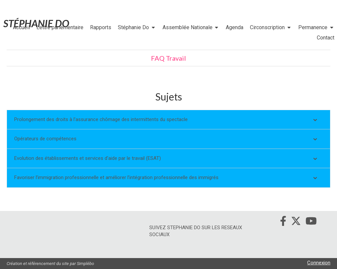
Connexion (318, 263)
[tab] (168, 119)
